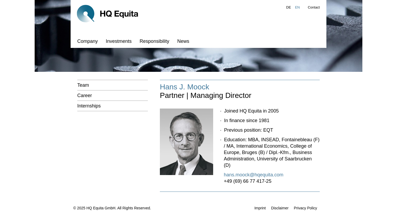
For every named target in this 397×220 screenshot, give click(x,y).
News (183, 41)
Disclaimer (280, 208)
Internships (89, 106)
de (288, 7)
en (297, 7)
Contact (314, 7)
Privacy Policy (305, 208)
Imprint (260, 208)
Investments (119, 41)
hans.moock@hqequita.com (253, 174)
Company (87, 41)
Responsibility (154, 41)
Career (84, 95)
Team (83, 85)
